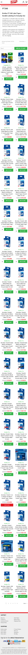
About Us (3, 618)
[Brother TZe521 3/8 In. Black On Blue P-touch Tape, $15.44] (21, 455)
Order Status (16, 618)
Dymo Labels (3, 632)
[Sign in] (22, 2)
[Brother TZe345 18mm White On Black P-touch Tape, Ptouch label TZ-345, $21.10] (21, 394)
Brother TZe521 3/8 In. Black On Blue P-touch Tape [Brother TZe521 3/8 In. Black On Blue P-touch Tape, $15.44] (21, 466)
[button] (14, 42)
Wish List (16, 630)
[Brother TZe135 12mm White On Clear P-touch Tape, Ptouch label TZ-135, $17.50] (21, 120)
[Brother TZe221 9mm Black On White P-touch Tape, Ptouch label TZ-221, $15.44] (21, 181)
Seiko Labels (3, 634)
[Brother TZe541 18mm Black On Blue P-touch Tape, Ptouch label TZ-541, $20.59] (7, 516)
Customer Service (4, 621)
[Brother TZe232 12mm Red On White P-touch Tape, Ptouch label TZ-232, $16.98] (7, 242)
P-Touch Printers (17, 629)
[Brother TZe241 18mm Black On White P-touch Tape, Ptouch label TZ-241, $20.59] (7, 272)
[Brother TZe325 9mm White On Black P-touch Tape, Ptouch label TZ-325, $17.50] (21, 333)
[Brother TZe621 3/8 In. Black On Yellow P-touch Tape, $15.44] (7, 546)
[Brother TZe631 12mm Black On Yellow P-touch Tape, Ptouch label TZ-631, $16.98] (21, 546)
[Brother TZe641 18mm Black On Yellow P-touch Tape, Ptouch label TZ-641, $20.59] (21, 577)
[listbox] (7, 48)
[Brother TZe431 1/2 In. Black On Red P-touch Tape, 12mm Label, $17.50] (21, 424)
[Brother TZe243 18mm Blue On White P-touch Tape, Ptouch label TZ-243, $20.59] (21, 303)
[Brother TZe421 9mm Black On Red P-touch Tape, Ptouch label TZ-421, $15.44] (7, 424)
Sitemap (24, 653)
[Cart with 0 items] (25, 2)
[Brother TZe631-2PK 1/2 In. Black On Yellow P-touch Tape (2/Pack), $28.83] (7, 577)
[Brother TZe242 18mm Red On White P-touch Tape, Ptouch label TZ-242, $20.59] (7, 303)
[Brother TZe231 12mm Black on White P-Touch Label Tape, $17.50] (7, 211)
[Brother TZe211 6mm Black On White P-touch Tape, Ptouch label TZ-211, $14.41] (7, 181)
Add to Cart (9, 78)
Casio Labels (3, 630)
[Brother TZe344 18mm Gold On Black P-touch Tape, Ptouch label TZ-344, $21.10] (7, 394)
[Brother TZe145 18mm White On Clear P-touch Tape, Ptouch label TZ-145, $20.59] (21, 151)
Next (25, 603)
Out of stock (7, 505)
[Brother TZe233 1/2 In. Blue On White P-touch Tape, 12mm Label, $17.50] (21, 242)
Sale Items (16, 632)
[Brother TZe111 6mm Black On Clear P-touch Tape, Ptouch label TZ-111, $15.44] (21, 58)
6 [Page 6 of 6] (17, 603)
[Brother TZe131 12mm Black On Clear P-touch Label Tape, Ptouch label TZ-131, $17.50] (21, 90)
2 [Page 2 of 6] (8, 603)
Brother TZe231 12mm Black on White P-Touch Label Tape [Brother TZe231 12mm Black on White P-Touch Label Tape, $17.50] (7, 222)
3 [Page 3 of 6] (10, 603)
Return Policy (17, 619)
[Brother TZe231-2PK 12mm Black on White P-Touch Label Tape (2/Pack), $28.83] (21, 211)
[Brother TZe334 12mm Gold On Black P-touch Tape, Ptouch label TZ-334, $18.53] (7, 364)
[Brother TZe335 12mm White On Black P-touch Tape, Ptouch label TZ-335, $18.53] (21, 364)
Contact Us (3, 619)
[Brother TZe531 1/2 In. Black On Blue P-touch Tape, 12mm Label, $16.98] (7, 485)
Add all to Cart (20, 48)
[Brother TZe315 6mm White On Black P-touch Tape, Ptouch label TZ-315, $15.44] (7, 333)
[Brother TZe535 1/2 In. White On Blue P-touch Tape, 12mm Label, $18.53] (21, 485)
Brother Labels (4, 629)
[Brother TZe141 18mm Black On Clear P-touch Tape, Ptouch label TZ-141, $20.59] (7, 151)
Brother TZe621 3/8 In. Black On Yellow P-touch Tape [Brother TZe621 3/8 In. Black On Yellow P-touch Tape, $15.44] (7, 557)
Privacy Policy (4, 622)
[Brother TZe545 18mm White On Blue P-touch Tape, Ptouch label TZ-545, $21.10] (21, 516)
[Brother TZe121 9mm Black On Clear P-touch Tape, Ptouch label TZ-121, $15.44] (7, 90)
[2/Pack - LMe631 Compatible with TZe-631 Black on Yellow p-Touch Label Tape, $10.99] (7, 58)
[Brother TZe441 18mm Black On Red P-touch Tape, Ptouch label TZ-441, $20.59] (7, 455)
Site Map (16, 634)
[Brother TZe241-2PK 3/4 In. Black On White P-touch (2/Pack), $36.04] (21, 272)
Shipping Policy (17, 621)
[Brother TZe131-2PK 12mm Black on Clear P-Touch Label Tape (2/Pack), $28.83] (7, 120)
